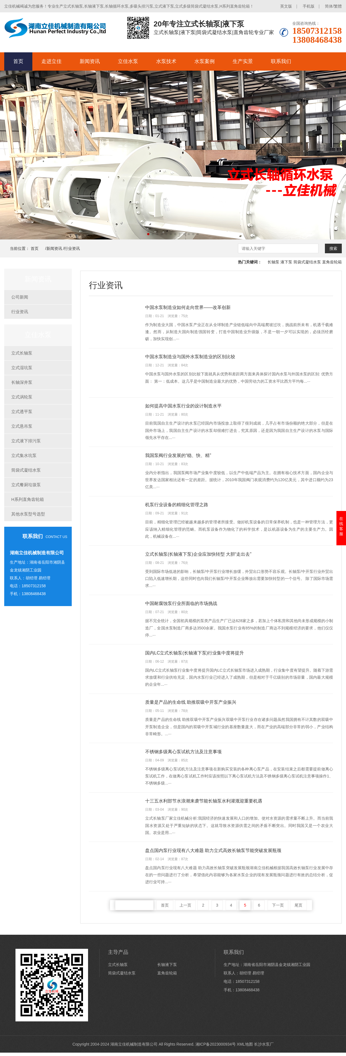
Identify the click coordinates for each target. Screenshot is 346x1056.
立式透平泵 (21, 411)
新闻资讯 (90, 61)
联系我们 (281, 61)
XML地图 (245, 1047)
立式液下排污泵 (26, 440)
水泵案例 (204, 61)
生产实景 (243, 61)
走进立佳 (51, 61)
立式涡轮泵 (21, 396)
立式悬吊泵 (21, 426)
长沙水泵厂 (264, 1047)
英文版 (286, 6)
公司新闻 (19, 297)
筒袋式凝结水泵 (307, 262)
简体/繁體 (333, 6)
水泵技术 (166, 61)
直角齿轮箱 (332, 262)
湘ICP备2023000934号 (216, 1047)
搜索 (333, 248)
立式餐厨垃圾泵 (26, 484)
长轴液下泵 (167, 968)
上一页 (185, 908)
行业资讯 (72, 248)
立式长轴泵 (21, 353)
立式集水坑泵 (24, 455)
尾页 (298, 908)
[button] (148, 234)
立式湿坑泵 (21, 367)
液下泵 (286, 262)
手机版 (308, 6)
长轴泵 (273, 262)
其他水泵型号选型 (28, 514)
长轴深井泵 (21, 382)
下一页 (278, 908)
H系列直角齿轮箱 (27, 499)
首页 (18, 61)
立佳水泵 (128, 61)
